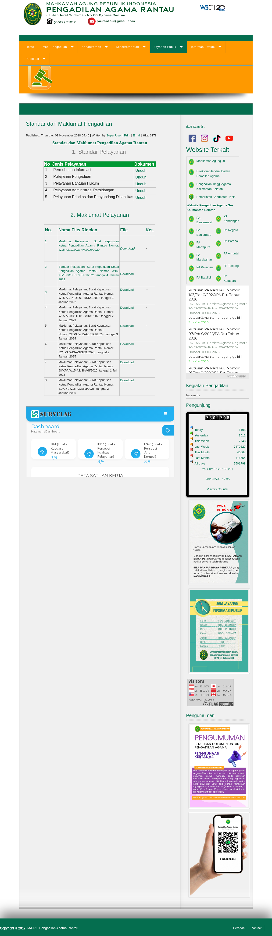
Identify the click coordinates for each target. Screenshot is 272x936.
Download (127, 248)
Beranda (239, 928)
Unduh (140, 170)
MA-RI (32, 928)
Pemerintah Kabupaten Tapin (216, 197)
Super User (114, 135)
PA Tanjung (231, 266)
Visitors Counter (217, 489)
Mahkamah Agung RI (211, 161)
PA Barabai (231, 241)
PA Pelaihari (205, 267)
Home (30, 47)
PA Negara (231, 230)
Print (127, 135)
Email (137, 135)
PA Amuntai (231, 253)
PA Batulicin (204, 277)
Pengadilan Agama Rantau (58, 928)
